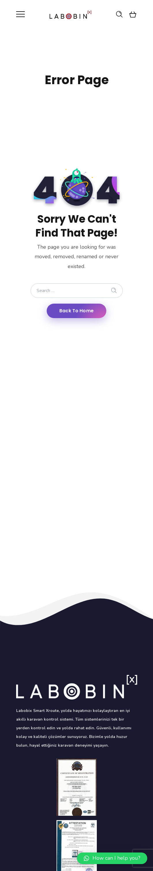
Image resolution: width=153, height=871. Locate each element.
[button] (112, 858)
